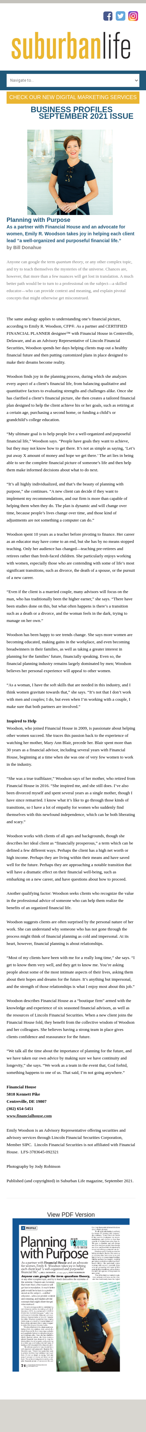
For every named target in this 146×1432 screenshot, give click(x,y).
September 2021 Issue (86, 116)
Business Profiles (71, 109)
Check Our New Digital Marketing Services (72, 97)
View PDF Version (71, 1214)
